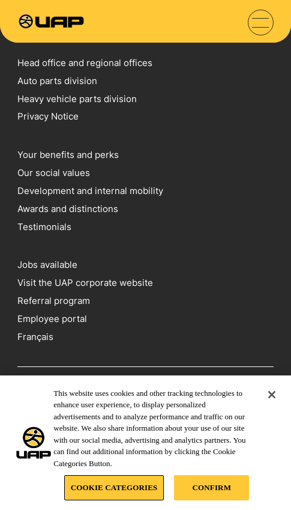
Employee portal (52, 318)
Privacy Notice (48, 116)
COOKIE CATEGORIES (114, 487)
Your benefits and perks (68, 154)
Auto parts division (57, 81)
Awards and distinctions (67, 208)
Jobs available (47, 264)
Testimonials (44, 226)
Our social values (53, 172)
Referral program (53, 300)
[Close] (272, 394)
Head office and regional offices (84, 62)
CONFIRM (212, 487)
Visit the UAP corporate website (85, 282)
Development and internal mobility (90, 190)
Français (35, 336)
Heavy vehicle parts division (77, 99)
